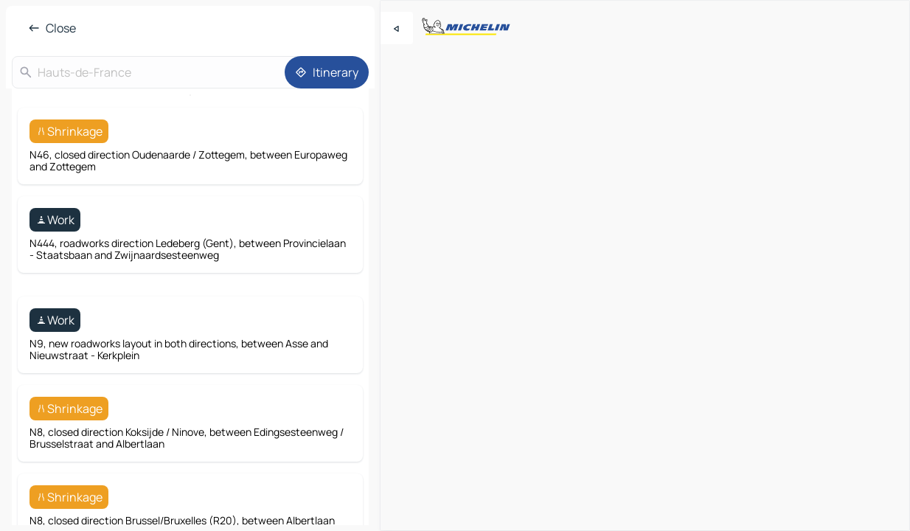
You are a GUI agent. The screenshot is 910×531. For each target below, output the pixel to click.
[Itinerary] (327, 72)
